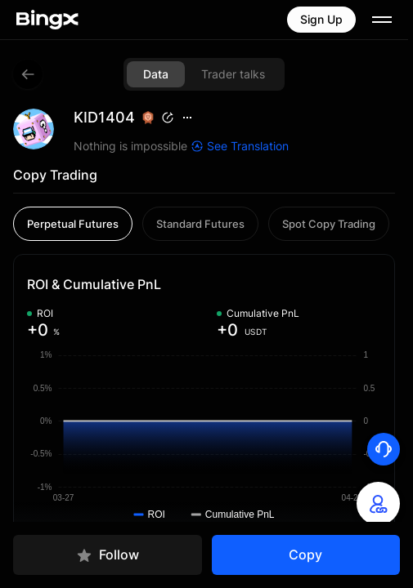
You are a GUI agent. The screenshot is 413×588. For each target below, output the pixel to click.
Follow (107, 555)
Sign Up (321, 19)
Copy (305, 554)
